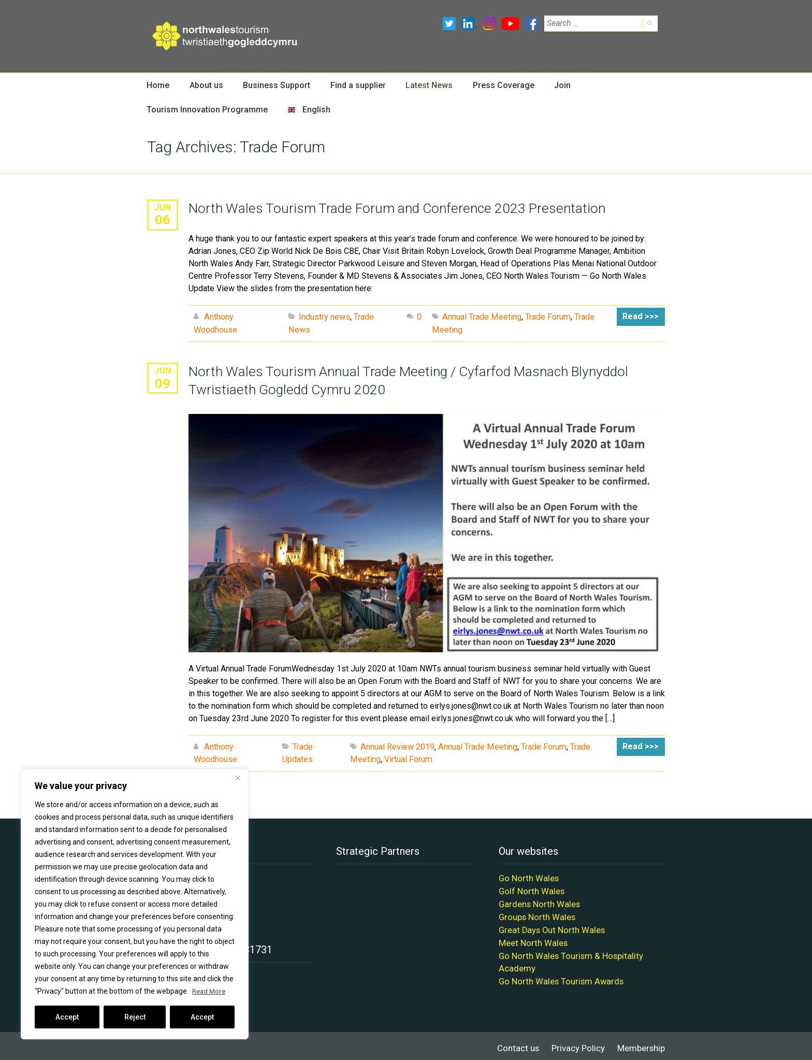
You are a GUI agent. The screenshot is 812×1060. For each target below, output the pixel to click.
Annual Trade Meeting (481, 317)
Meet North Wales (531, 939)
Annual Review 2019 (397, 746)
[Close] (237, 777)
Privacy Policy (580, 1043)
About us (206, 85)
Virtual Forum (374, 759)
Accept (67, 1017)
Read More (210, 991)
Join (556, 85)
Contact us (523, 1043)
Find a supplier (354, 85)
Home (158, 85)
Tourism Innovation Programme (203, 110)
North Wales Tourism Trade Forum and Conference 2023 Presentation (394, 209)
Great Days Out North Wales (549, 927)
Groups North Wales (535, 915)
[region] (135, 904)
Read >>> (642, 317)
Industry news (324, 317)
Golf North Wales (529, 890)
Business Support (274, 85)
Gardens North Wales (537, 902)
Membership (642, 1043)
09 (162, 383)
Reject (135, 1017)
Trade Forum (546, 317)
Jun (163, 208)
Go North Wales (527, 877)
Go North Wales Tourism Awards (557, 977)
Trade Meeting (594, 746)
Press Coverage (498, 85)
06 (162, 220)
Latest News (425, 85)
